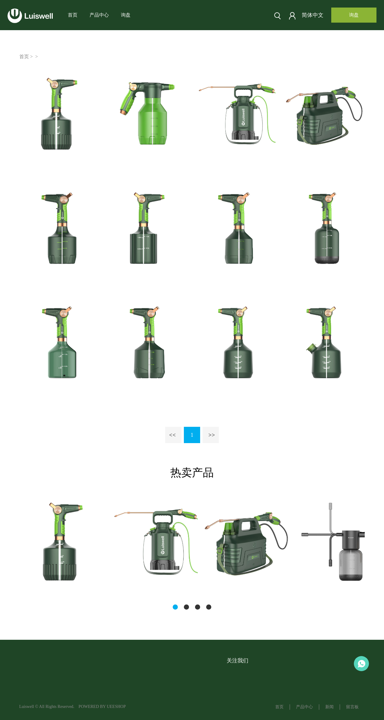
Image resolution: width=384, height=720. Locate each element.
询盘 (126, 14)
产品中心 (99, 14)
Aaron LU (361, 663)
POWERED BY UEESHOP (102, 706)
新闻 (329, 707)
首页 (72, 14)
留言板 (352, 707)
